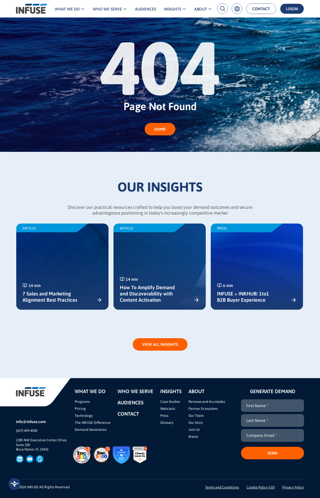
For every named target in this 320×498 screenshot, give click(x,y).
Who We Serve (107, 9)
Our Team (196, 416)
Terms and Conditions (222, 487)
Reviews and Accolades (206, 402)
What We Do (67, 9)
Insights (172, 9)
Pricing (80, 409)
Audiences (145, 9)
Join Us (194, 430)
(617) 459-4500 (26, 431)
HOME (160, 129)
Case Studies (170, 402)
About (200, 9)
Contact (261, 8)
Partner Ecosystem (203, 409)
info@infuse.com (31, 421)
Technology (84, 416)
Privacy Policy (293, 487)
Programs (82, 402)
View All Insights (160, 344)
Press (164, 416)
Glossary (167, 423)
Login (292, 8)
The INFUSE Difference (92, 423)
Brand (193, 437)
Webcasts (167, 409)
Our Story (195, 423)
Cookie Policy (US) (260, 487)
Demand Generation (91, 430)
